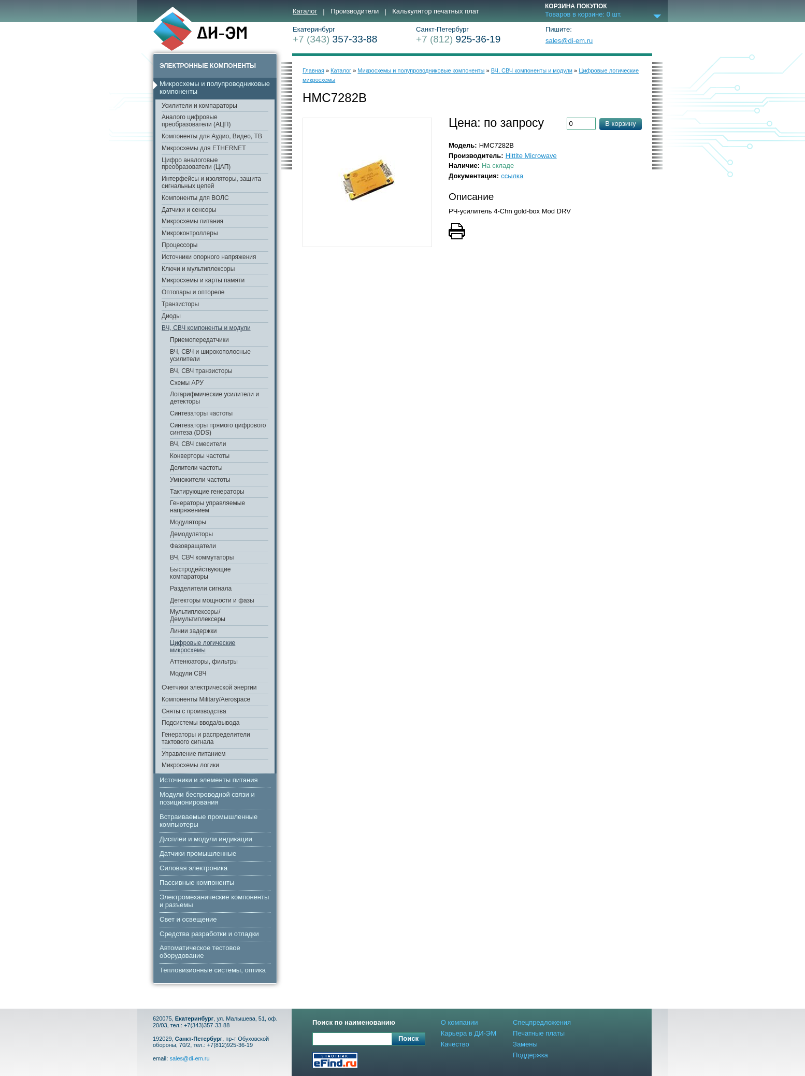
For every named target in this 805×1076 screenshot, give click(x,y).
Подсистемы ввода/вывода (200, 722)
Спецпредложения (542, 1022)
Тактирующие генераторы (207, 491)
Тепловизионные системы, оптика (213, 970)
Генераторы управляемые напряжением (207, 506)
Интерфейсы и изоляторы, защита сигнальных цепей (211, 182)
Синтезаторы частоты (201, 413)
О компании (459, 1022)
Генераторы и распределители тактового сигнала (206, 738)
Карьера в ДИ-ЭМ (468, 1033)
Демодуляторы (191, 534)
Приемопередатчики (199, 339)
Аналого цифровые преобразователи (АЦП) (196, 120)
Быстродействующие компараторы (200, 573)
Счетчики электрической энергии (209, 687)
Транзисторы (180, 304)
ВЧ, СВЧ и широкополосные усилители (210, 355)
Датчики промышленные (198, 853)
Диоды (171, 316)
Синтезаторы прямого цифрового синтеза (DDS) (218, 429)
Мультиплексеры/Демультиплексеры (197, 615)
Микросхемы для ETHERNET (204, 148)
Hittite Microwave (531, 156)
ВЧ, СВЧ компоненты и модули (206, 328)
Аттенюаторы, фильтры (204, 661)
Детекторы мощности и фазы (212, 600)
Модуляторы (188, 522)
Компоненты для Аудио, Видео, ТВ (212, 136)
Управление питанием (194, 753)
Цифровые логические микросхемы (202, 646)
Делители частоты (196, 467)
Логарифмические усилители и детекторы (214, 398)
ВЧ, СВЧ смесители (198, 444)
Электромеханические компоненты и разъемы (214, 901)
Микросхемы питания (192, 221)
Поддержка (530, 1055)
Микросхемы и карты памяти (203, 280)
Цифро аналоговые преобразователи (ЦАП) (196, 163)
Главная (313, 70)
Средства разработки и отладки (209, 934)
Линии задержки (193, 631)
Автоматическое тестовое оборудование (200, 951)
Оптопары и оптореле (193, 292)
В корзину (620, 123)
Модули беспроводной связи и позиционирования (207, 798)
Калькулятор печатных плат (435, 11)
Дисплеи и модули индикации (206, 839)
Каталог (305, 11)
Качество (455, 1044)
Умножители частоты (200, 479)
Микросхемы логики (190, 765)
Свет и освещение (188, 919)
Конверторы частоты (199, 456)
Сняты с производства (194, 711)
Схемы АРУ (187, 382)
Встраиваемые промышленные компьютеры (208, 820)
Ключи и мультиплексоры (198, 268)
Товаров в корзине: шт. (583, 14)
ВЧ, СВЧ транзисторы (201, 371)
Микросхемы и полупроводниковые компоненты (215, 87)
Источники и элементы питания (208, 780)
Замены (525, 1044)
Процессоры (180, 245)
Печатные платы (539, 1033)
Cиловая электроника (193, 868)
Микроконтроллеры (190, 233)
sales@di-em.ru (569, 41)
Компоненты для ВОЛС (195, 198)
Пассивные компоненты (197, 882)
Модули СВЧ (188, 673)
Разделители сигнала (201, 588)
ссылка (512, 176)
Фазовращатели (193, 546)
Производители (354, 11)
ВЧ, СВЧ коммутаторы (202, 557)
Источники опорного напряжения (209, 257)
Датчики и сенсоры (189, 209)
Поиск (408, 1038)
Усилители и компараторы (199, 105)
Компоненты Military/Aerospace (206, 699)
